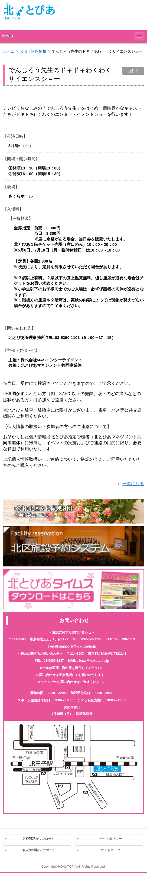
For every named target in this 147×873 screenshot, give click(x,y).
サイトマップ (110, 850)
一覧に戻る (133, 483)
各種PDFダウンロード (38, 839)
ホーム (8, 51)
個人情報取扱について (38, 850)
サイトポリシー (110, 839)
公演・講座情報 (33, 51)
